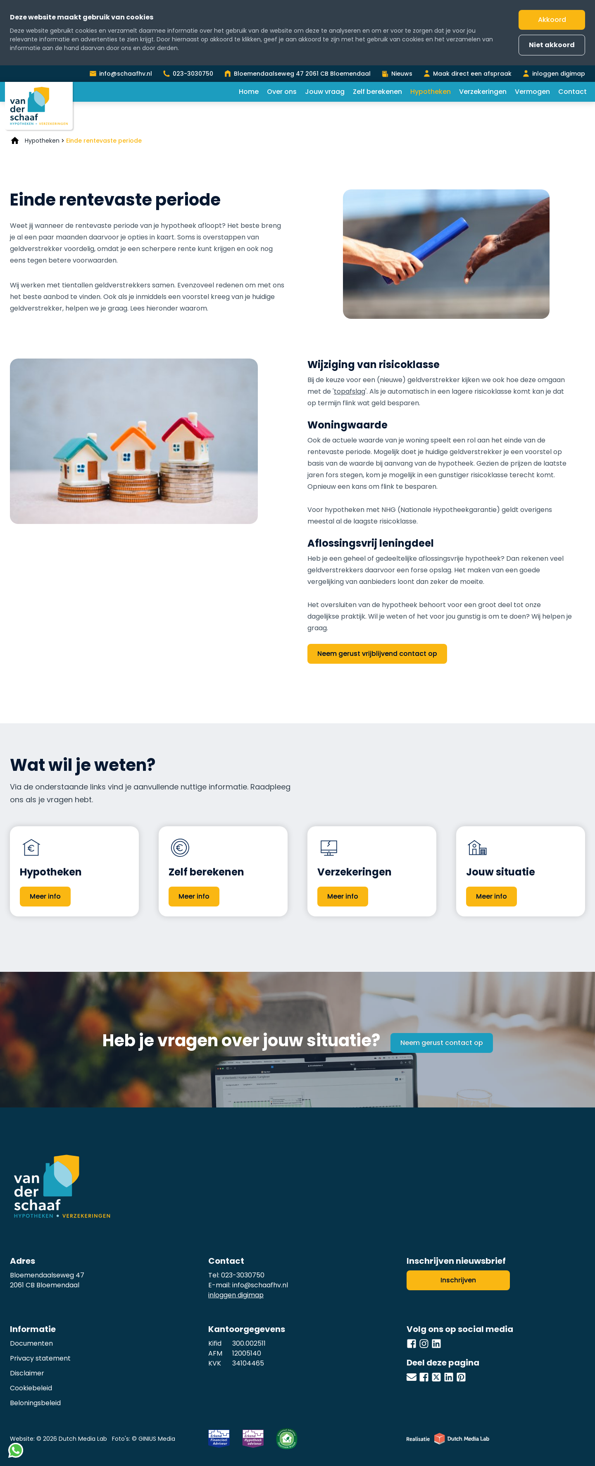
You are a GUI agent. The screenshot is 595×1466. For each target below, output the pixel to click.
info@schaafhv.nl (125, 73)
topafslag (349, 391)
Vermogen (532, 91)
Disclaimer (27, 1373)
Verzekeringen (483, 91)
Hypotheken (430, 91)
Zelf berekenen (377, 91)
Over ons (282, 91)
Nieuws (401, 73)
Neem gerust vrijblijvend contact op (377, 653)
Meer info (45, 896)
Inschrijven (458, 1280)
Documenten (31, 1343)
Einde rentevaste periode (104, 140)
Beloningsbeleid (35, 1403)
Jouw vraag (325, 91)
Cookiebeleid (31, 1388)
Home (249, 91)
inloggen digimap (558, 73)
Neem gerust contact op (441, 1042)
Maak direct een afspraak (472, 73)
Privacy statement (40, 1358)
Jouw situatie (500, 872)
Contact (572, 91)
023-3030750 (193, 73)
